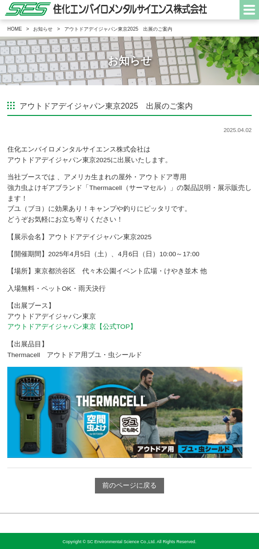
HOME (14, 29)
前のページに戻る (129, 485)
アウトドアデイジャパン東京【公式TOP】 (72, 326)
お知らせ (43, 29)
